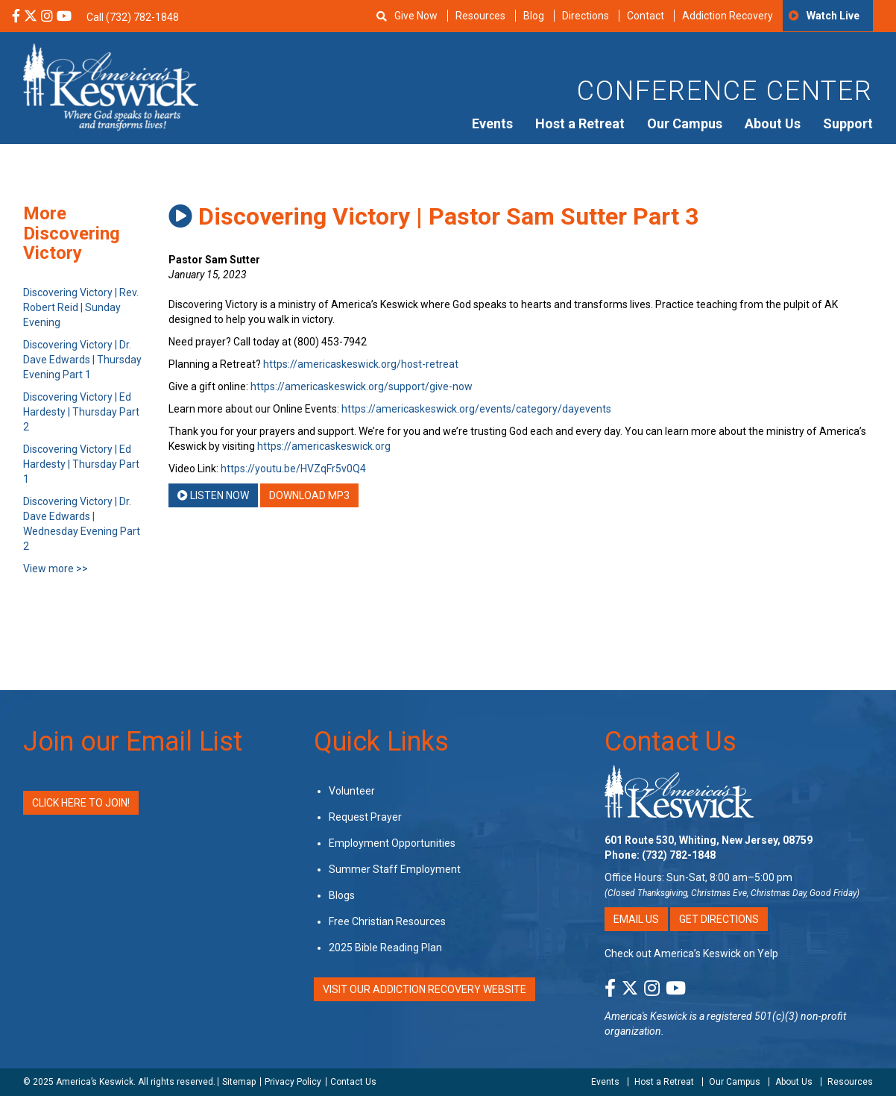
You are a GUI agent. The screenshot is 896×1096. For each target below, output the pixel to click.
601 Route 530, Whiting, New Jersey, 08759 (709, 840)
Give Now (416, 16)
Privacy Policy (293, 1082)
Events (492, 123)
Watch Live (833, 16)
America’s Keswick (94, 1082)
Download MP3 (309, 495)
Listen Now (213, 495)
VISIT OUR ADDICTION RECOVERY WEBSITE (424, 989)
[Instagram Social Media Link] (47, 17)
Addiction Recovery (727, 16)
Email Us (636, 919)
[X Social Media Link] (30, 17)
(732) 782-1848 (679, 855)
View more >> (55, 568)
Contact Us (670, 741)
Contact (645, 16)
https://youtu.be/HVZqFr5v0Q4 (293, 469)
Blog (533, 16)
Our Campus (684, 123)
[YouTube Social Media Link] (64, 17)
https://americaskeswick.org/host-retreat (360, 364)
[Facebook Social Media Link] (16, 17)
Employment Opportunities (392, 843)
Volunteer (352, 791)
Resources (480, 16)
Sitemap (239, 1082)
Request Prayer (365, 817)
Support (848, 123)
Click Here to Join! (81, 803)
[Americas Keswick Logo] (110, 86)
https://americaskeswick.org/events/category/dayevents (476, 409)
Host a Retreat (580, 123)
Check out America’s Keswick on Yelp (691, 953)
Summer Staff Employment (395, 869)
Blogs (342, 895)
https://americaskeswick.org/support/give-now (361, 386)
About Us (773, 123)
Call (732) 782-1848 (132, 17)
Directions (585, 16)
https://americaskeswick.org (324, 446)
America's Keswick (646, 1016)
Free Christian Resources (387, 921)
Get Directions (719, 919)
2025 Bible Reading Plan (385, 947)
